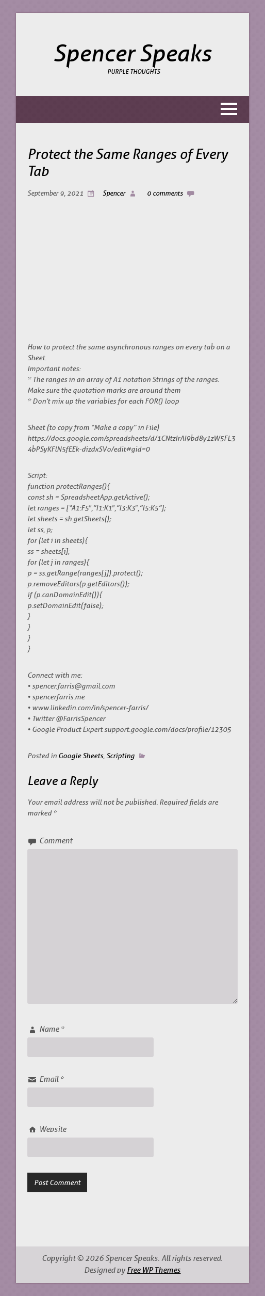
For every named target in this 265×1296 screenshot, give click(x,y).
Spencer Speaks (132, 54)
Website (52, 1129)
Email (51, 1079)
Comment (55, 841)
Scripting (120, 755)
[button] (132, 109)
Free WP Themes (153, 1270)
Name (51, 1029)
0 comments (165, 193)
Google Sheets (80, 755)
